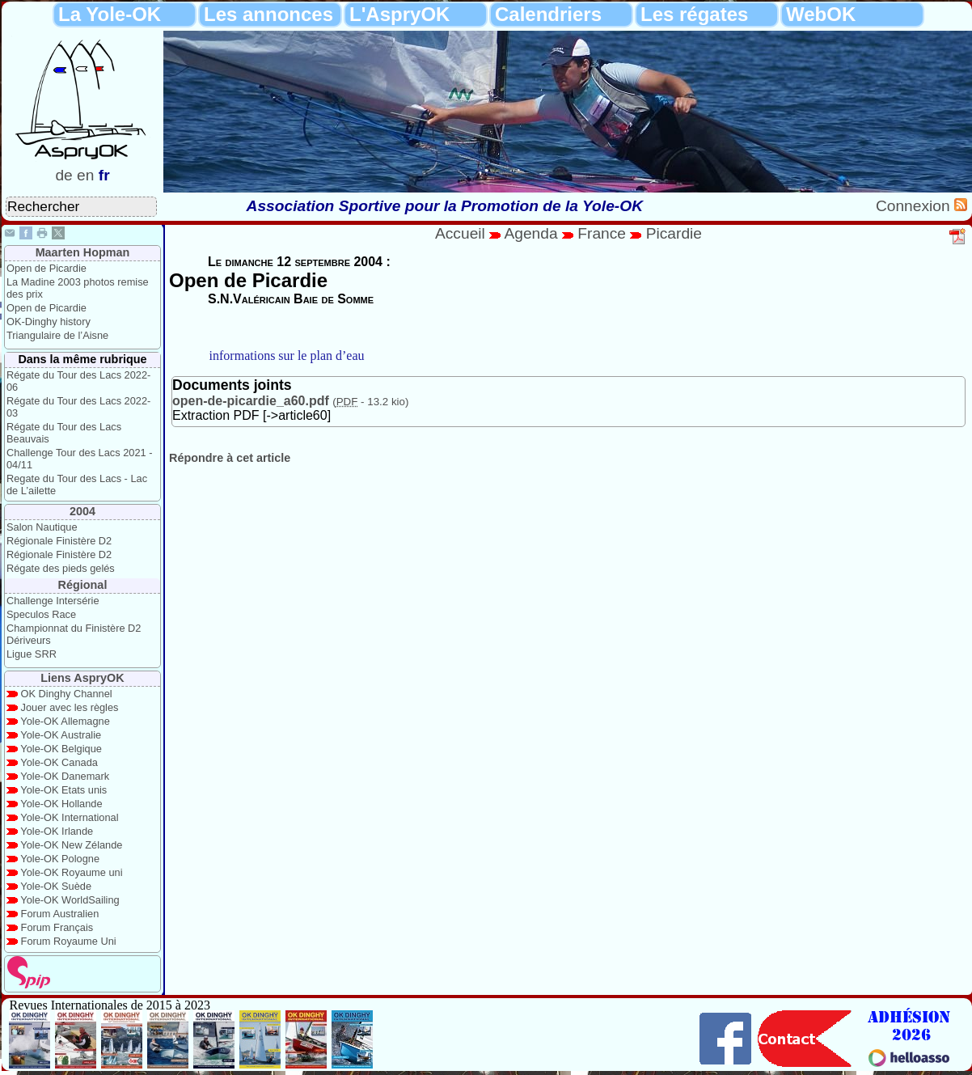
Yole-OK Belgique (61, 749)
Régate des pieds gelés (60, 568)
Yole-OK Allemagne (65, 721)
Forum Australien (60, 914)
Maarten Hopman (83, 252)
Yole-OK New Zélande (71, 845)
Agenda (533, 233)
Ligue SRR (31, 654)
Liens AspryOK (82, 677)
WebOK (821, 14)
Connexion (915, 205)
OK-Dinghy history (48, 321)
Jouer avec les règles (70, 707)
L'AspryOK (399, 14)
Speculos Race (41, 614)
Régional (83, 584)
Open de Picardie (46, 268)
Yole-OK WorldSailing (69, 900)
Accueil (460, 233)
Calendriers (548, 14)
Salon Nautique (42, 527)
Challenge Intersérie (52, 601)
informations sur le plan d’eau (287, 355)
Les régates (694, 14)
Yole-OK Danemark (64, 776)
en (85, 175)
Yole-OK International (69, 817)
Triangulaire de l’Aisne (57, 335)
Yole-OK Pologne (59, 859)
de (63, 175)
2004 (82, 511)
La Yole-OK (109, 14)
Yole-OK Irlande (56, 831)
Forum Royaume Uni (68, 941)
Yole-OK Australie (60, 735)
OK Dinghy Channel (66, 694)
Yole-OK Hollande (61, 804)
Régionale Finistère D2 (59, 541)
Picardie (674, 233)
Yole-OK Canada (59, 762)
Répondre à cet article (229, 457)
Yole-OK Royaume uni (71, 872)
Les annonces (268, 14)
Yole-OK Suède (55, 886)
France (601, 233)
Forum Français (57, 927)
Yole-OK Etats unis (63, 790)
